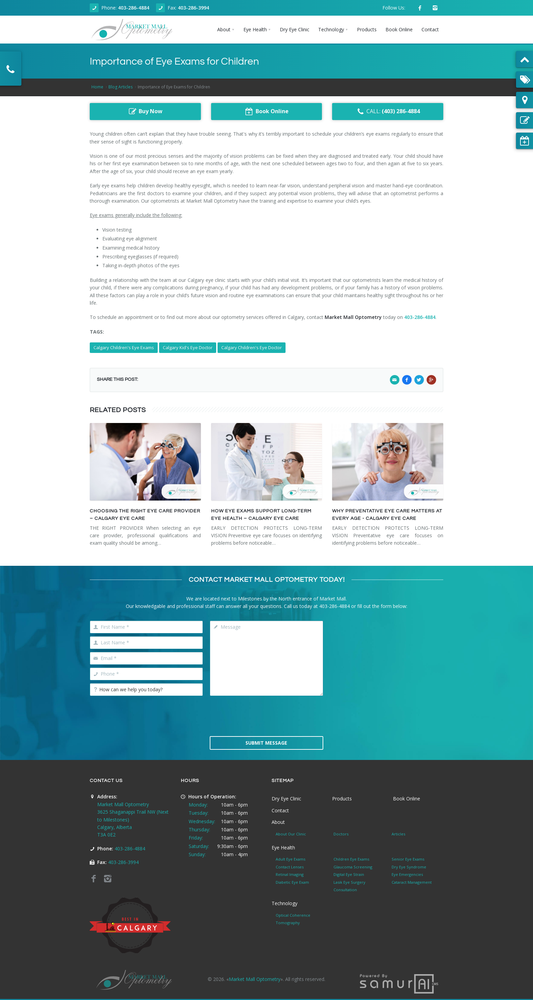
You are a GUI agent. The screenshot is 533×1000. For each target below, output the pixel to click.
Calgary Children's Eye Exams (123, 347)
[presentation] (266, 715)
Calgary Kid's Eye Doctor (187, 347)
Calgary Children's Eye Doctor (251, 347)
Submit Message (266, 743)
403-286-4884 (133, 7)
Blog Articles (120, 87)
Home (97, 87)
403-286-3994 (193, 7)
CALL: (388, 111)
